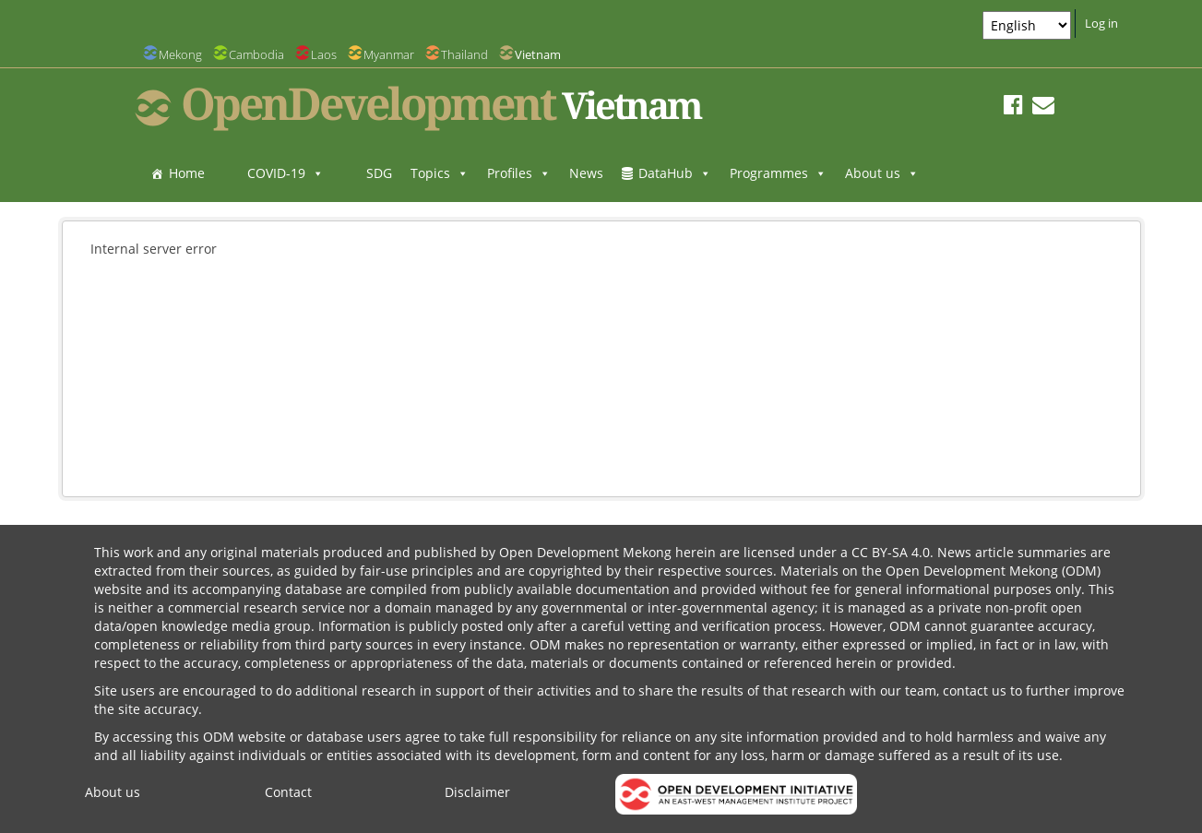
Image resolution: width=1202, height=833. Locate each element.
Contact (288, 792)
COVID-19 (285, 173)
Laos (324, 54)
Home (187, 173)
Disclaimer (477, 792)
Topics (440, 173)
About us (882, 173)
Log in (1101, 23)
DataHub (674, 173)
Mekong (180, 54)
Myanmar (388, 54)
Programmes (778, 173)
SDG (379, 173)
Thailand (464, 54)
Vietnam (538, 54)
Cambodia (256, 54)
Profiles (519, 173)
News (586, 173)
